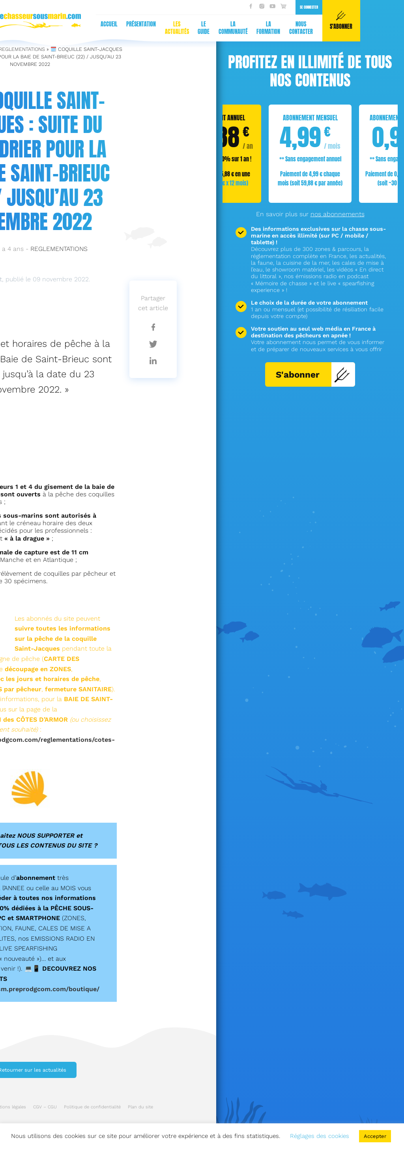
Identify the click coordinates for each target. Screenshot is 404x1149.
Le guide (59, 28)
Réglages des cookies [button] (319, 1136)
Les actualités (33, 28)
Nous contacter (157, 28)
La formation (124, 28)
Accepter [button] (375, 1136)
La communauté (89, 28)
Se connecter (165, 7)
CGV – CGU (45, 1107)
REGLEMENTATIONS (59, 249)
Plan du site (140, 1107)
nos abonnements (337, 214)
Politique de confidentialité (92, 1107)
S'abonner (313, 374)
